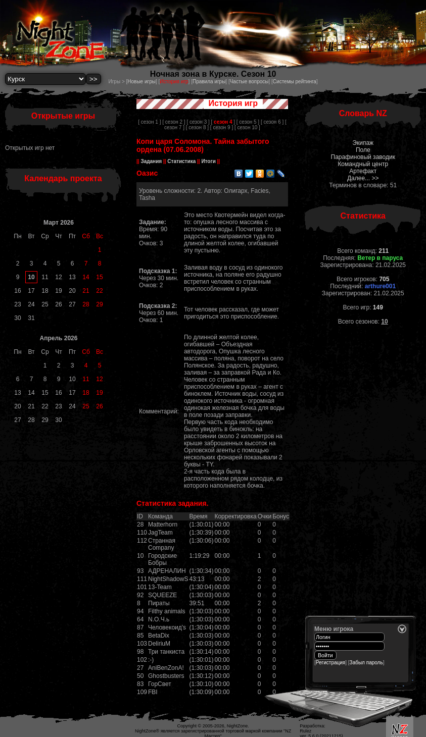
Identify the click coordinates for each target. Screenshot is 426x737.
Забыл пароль (366, 662)
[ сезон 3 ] (197, 122)
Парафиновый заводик (363, 157)
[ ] (223, 122)
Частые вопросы (249, 81)
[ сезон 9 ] (221, 127)
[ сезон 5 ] (247, 122)
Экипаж (362, 142)
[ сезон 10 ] (247, 127)
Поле (363, 149)
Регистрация (330, 662)
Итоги (208, 161)
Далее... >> (363, 178)
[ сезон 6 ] (272, 122)
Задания (151, 161)
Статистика (181, 161)
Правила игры (209, 81)
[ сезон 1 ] (149, 122)
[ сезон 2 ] (173, 122)
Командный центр (363, 164)
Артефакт (362, 171)
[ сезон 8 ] (197, 127)
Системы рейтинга (294, 81)
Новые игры (141, 81)
